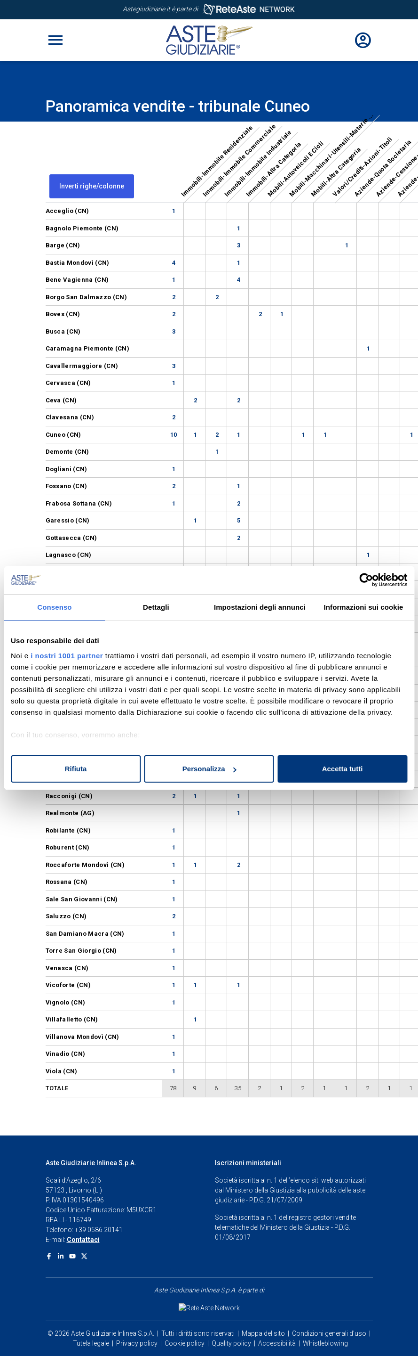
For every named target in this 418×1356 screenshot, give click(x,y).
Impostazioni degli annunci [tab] (260, 607)
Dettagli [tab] (156, 607)
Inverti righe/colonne (91, 186)
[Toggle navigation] (55, 40)
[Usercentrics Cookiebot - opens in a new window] (366, 580)
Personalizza (209, 769)
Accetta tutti (342, 769)
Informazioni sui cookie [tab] (363, 607)
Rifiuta (76, 769)
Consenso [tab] (54, 607)
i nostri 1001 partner (67, 656)
